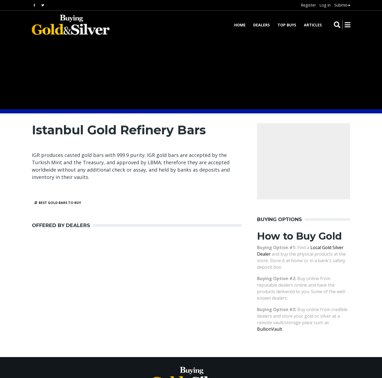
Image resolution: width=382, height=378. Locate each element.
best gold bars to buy (60, 202)
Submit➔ (342, 5)
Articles (313, 24)
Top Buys (286, 24)
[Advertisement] (131, 280)
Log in (325, 5)
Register (308, 5)
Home (240, 24)
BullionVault (269, 329)
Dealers (261, 24)
